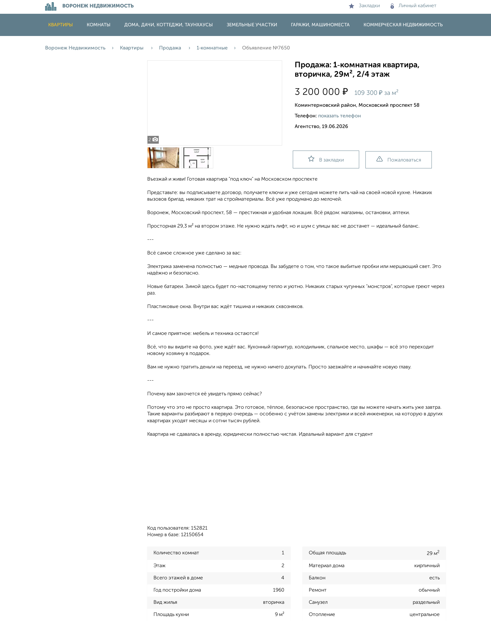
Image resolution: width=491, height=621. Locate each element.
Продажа (170, 48)
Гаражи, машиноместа (320, 25)
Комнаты (99, 25)
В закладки (326, 159)
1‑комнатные (212, 48)
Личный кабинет (413, 5)
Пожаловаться (398, 159)
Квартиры (60, 25)
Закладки (364, 5)
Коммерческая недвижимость (403, 25)
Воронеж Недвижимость (75, 48)
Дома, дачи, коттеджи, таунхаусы (168, 25)
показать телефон (339, 116)
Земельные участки (252, 25)
